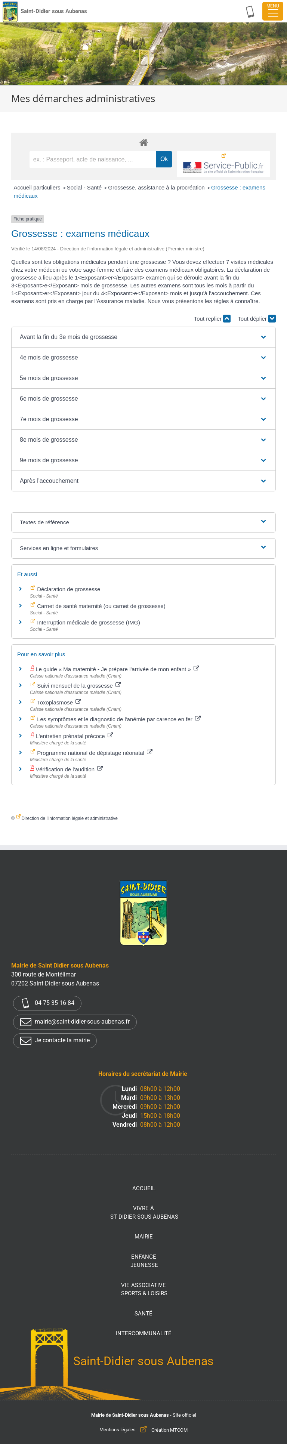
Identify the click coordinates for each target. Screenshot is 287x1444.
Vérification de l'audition (68, 769)
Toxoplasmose (58, 702)
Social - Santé (85, 187)
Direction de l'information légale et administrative (69, 818)
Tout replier (212, 319)
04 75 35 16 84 (47, 1003)
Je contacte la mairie (55, 1040)
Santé (143, 1313)
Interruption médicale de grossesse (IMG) (88, 622)
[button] (143, 337)
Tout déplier (257, 319)
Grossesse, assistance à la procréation (157, 187)
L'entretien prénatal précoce (73, 736)
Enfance (144, 1261)
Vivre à (144, 1213)
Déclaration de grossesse (68, 589)
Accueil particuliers (37, 187)
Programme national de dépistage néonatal (94, 753)
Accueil (143, 1188)
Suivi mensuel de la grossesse (78, 685)
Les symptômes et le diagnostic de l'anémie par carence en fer (118, 719)
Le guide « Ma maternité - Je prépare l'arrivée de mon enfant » (116, 669)
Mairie (144, 1236)
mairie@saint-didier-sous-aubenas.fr (75, 1022)
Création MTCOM (169, 1430)
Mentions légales (117, 1430)
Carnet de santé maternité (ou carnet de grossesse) (101, 606)
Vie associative (144, 1290)
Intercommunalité (144, 1333)
